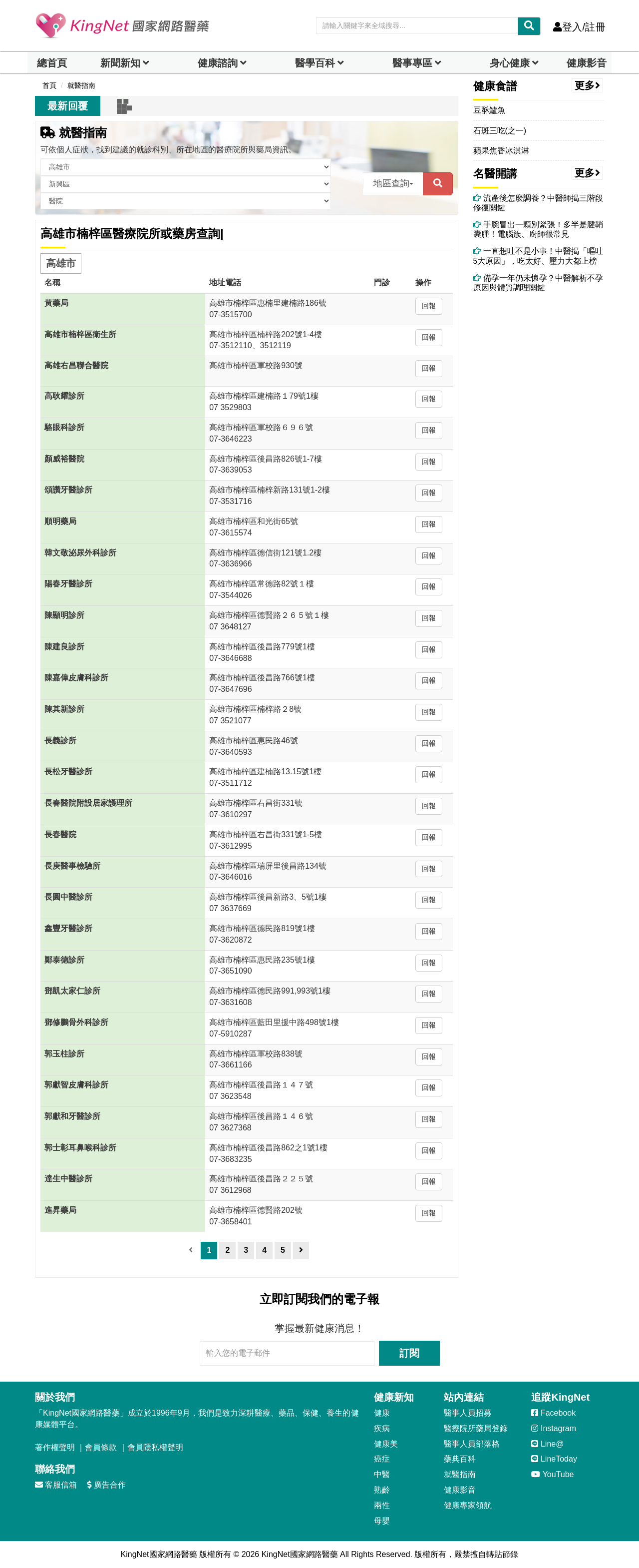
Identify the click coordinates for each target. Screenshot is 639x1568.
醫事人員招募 (468, 1413)
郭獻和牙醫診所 (72, 1116)
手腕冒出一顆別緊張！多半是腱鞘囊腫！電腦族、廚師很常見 (538, 229)
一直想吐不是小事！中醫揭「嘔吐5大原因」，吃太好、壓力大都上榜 (538, 256)
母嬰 (382, 1521)
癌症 (382, 1459)
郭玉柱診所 (64, 1053)
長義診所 (60, 740)
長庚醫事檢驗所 (72, 866)
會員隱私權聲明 (155, 1447)
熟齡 (382, 1490)
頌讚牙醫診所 (68, 490)
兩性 (382, 1505)
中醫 (382, 1474)
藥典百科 (460, 1459)
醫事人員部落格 (472, 1444)
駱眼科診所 (64, 427)
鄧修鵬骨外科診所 (76, 1022)
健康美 (386, 1444)
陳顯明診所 (64, 615)
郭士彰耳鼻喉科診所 (80, 1147)
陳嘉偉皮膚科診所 (76, 677)
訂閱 (409, 1353)
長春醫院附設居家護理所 (88, 803)
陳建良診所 (64, 646)
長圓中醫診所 (68, 897)
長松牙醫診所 (68, 771)
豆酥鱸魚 (489, 110)
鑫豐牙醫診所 (68, 928)
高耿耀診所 (64, 396)
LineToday (554, 1459)
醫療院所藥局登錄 (476, 1428)
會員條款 (101, 1447)
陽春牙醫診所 (68, 583)
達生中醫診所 (68, 1178)
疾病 (382, 1428)
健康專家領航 (468, 1505)
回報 (429, 306)
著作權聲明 (55, 1447)
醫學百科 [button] (315, 62)
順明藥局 (60, 521)
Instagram (553, 1428)
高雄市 (61, 263)
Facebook (553, 1413)
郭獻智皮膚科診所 (76, 1084)
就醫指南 (73, 132)
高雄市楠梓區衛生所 (80, 334)
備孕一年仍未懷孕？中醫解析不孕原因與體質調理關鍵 (538, 283)
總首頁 (52, 62)
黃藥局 (56, 303)
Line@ (547, 1444)
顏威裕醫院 (64, 459)
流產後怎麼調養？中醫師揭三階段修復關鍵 (538, 203)
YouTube (552, 1474)
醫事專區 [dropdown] (412, 62)
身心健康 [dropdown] (510, 62)
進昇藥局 (60, 1210)
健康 (382, 1413)
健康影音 (587, 62)
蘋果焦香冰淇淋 (501, 150)
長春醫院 (60, 834)
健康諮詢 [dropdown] (218, 62)
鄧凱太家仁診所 (72, 991)
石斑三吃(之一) (500, 130)
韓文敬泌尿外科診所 (80, 552)
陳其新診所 (64, 709)
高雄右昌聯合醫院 (76, 365)
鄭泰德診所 (64, 960)
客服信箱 (56, 1485)
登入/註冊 (579, 26)
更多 (588, 85)
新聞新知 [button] (120, 62)
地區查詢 (393, 183)
